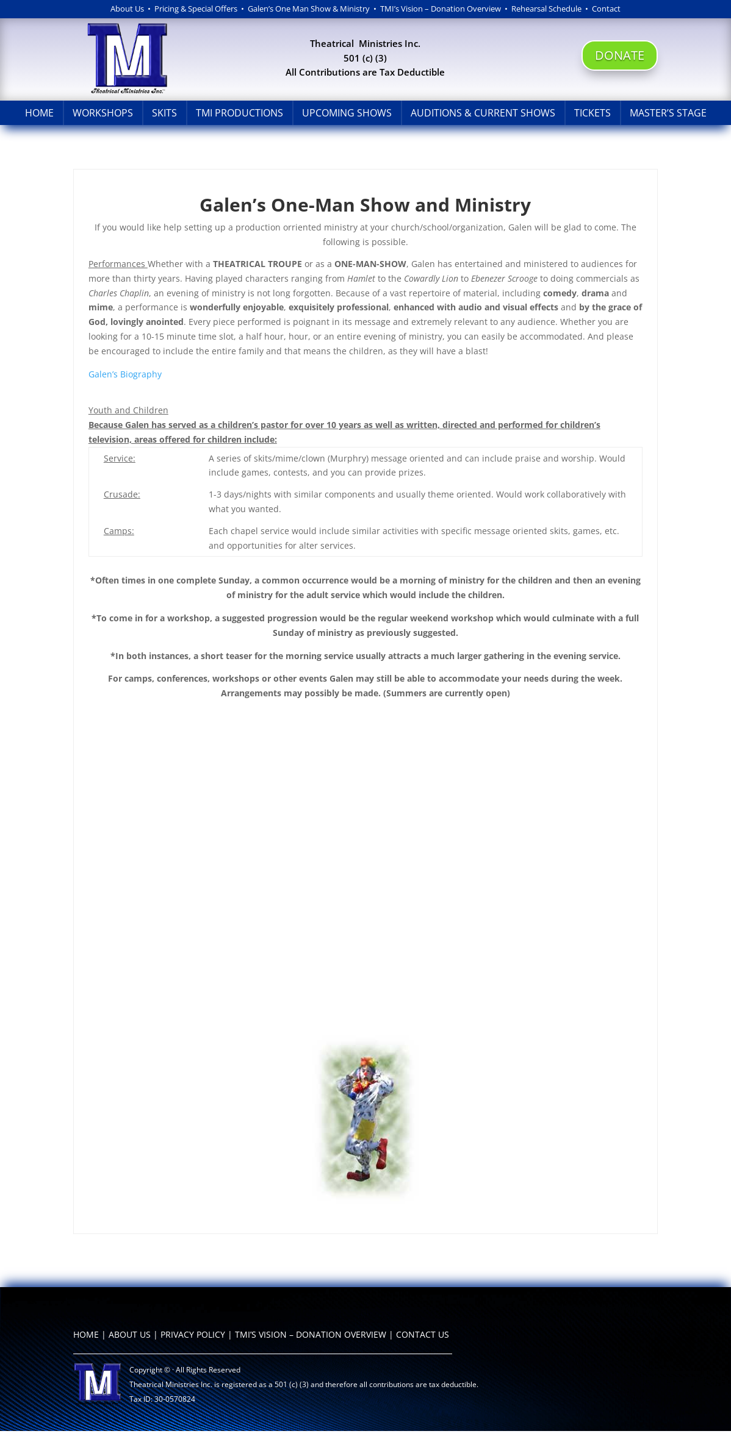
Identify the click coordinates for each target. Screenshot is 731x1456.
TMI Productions (239, 113)
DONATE (619, 55)
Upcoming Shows (347, 113)
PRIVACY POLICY (192, 1334)
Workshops (103, 113)
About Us (127, 8)
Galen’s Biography (125, 374)
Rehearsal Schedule (548, 8)
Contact (606, 8)
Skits (164, 113)
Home (39, 113)
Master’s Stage (668, 113)
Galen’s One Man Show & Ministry (309, 8)
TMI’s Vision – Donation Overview (440, 8)
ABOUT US (130, 1334)
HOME (86, 1334)
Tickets (592, 113)
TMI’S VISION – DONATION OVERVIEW (310, 1334)
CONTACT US (422, 1334)
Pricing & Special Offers (195, 8)
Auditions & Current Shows (483, 113)
